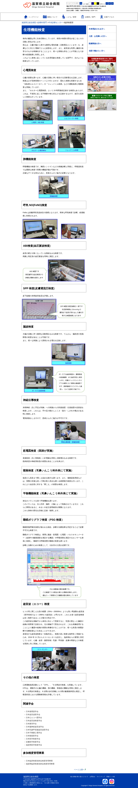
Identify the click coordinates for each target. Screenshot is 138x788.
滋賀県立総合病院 (29, 23)
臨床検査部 (68, 23)
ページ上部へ (79, 770)
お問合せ (92, 776)
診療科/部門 (42, 23)
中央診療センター (55, 23)
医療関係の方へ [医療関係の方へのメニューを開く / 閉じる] (95, 44)
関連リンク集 (111, 776)
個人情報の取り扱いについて (79, 776)
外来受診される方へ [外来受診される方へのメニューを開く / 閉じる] (97, 29)
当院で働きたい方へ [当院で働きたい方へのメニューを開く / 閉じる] (97, 51)
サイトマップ (101, 776)
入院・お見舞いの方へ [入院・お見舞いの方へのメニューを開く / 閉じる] (98, 36)
